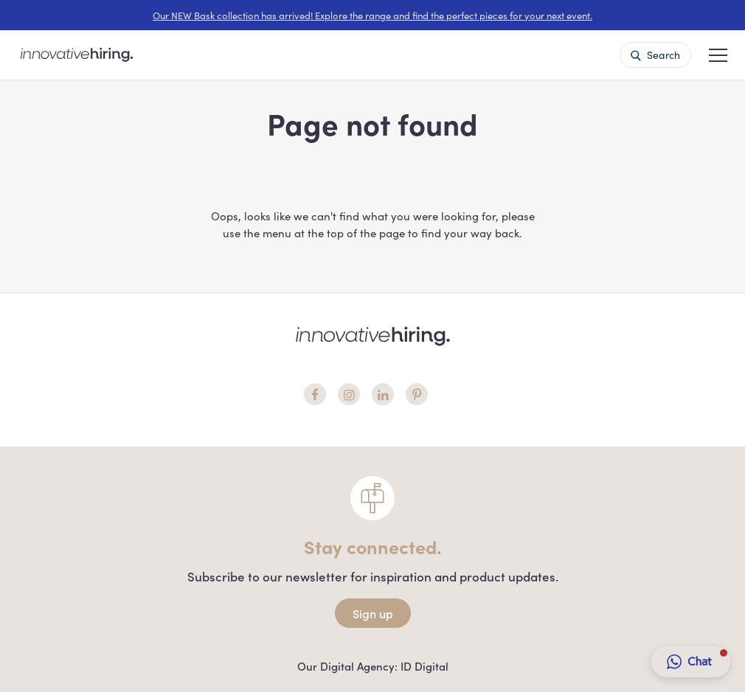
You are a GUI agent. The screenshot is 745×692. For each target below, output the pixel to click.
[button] (718, 54)
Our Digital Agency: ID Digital (372, 666)
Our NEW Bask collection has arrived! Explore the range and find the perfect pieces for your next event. (372, 15)
